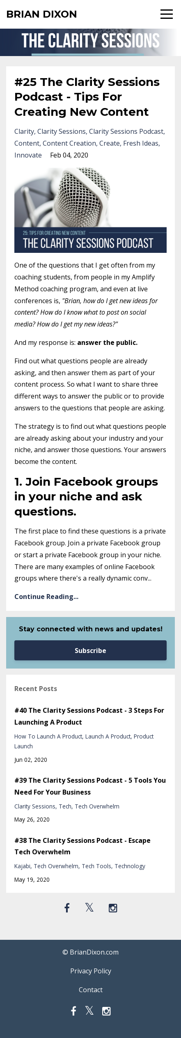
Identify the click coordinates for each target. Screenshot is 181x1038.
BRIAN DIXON (41, 14)
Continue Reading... (46, 596)
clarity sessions (61, 131)
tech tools (96, 866)
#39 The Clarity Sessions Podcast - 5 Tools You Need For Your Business (90, 786)
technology (130, 866)
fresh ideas (140, 143)
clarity (24, 131)
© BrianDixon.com (90, 952)
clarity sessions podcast (126, 131)
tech (65, 806)
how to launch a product (48, 736)
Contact (91, 989)
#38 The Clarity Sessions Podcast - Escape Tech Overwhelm (82, 846)
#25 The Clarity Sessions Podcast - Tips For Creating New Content (87, 97)
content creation (69, 143)
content (26, 143)
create (109, 143)
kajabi (22, 866)
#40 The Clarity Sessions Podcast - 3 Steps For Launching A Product (89, 716)
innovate (28, 155)
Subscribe (90, 650)
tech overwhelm (97, 806)
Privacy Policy (90, 970)
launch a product (108, 736)
